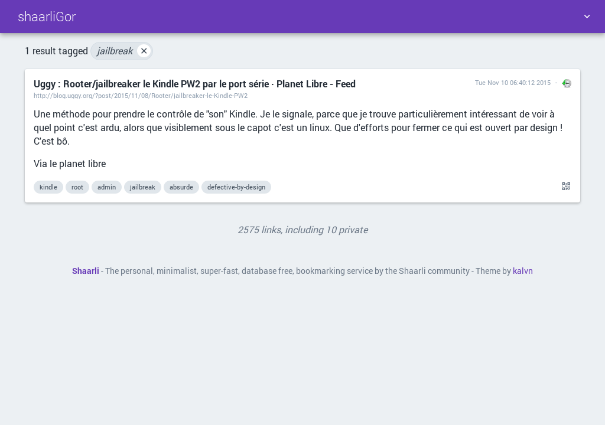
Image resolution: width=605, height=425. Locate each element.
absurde (181, 186)
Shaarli (85, 271)
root (77, 186)
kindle (48, 186)
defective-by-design (236, 186)
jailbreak (124, 50)
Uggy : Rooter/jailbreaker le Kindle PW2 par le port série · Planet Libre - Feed (195, 83)
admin (106, 186)
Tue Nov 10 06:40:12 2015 (513, 82)
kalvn (523, 271)
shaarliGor (47, 16)
